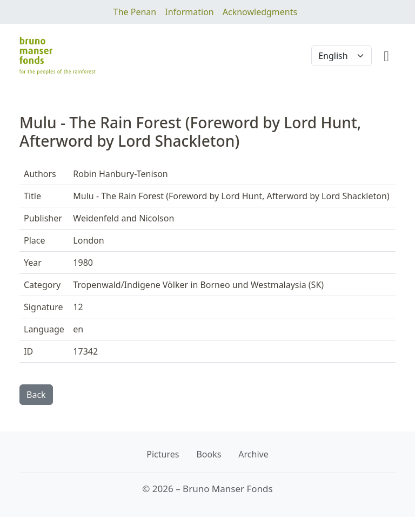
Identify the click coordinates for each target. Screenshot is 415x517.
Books (208, 454)
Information (189, 12)
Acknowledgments (260, 12)
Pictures (162, 454)
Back (36, 395)
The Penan (134, 12)
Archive (253, 454)
